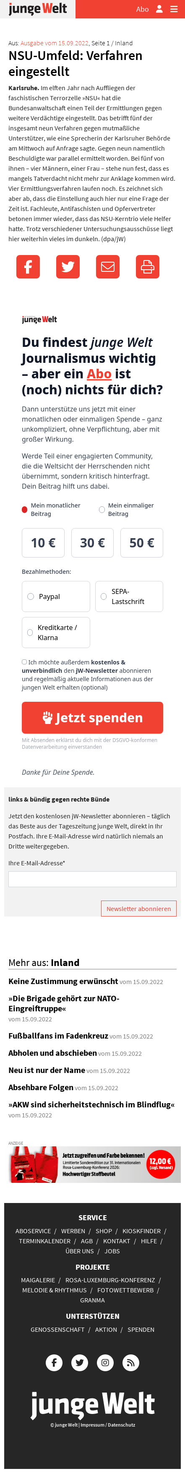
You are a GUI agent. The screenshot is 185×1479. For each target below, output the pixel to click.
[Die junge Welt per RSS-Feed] (130, 1362)
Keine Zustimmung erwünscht (63, 981)
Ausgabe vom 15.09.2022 (55, 43)
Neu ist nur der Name (46, 1070)
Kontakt (116, 1241)
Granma (92, 1300)
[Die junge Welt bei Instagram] (105, 1362)
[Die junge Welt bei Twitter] (79, 1362)
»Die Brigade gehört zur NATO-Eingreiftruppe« (64, 1003)
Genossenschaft (58, 1329)
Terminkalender (44, 1241)
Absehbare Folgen (40, 1087)
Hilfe (149, 1241)
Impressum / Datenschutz (108, 1425)
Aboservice (33, 1230)
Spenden (141, 1329)
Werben (73, 1230)
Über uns (79, 1251)
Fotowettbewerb (125, 1290)
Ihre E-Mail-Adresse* (36, 863)
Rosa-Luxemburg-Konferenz (110, 1280)
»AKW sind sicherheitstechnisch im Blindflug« (91, 1104)
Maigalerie (38, 1280)
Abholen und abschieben (52, 1052)
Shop (104, 1230)
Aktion (106, 1329)
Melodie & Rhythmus (54, 1290)
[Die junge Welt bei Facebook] (54, 1362)
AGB (87, 1241)
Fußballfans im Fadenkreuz (58, 1035)
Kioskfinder (141, 1230)
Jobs (112, 1251)
